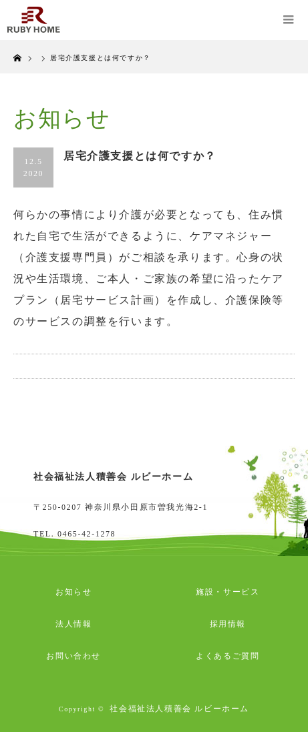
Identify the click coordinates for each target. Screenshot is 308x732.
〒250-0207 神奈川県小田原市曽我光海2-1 (120, 507)
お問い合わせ (73, 656)
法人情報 (73, 624)
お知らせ (73, 592)
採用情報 (228, 624)
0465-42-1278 (86, 533)
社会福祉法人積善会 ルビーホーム (179, 708)
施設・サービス (227, 592)
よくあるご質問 (227, 656)
